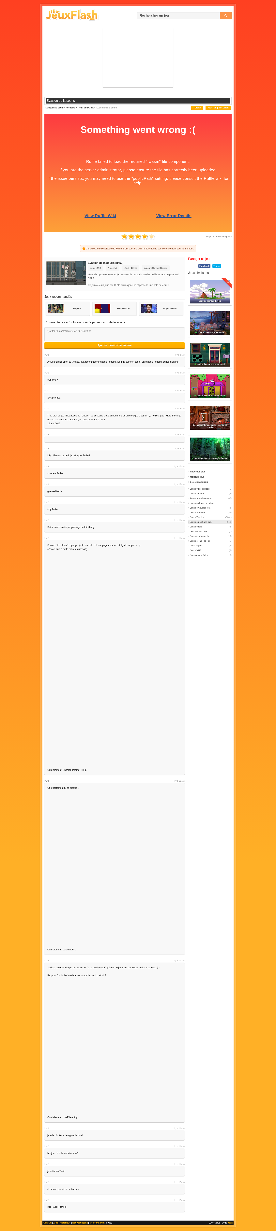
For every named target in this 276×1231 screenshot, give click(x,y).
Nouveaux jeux (80, 1223)
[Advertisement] (138, 57)
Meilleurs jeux (96, 1223)
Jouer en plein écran (218, 107)
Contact (47, 1223)
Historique (65, 1223)
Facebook (204, 266)
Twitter (216, 266)
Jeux (230, 1223)
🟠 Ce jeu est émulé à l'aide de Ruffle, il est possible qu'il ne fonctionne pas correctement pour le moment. (138, 248)
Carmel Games (159, 268)
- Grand (197, 107)
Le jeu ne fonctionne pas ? (219, 236)
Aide (55, 1223)
